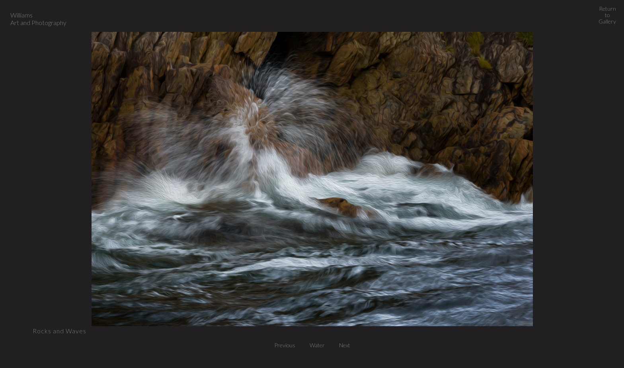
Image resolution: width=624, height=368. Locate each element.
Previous (287, 345)
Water (319, 345)
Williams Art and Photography (38, 18)
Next (344, 345)
